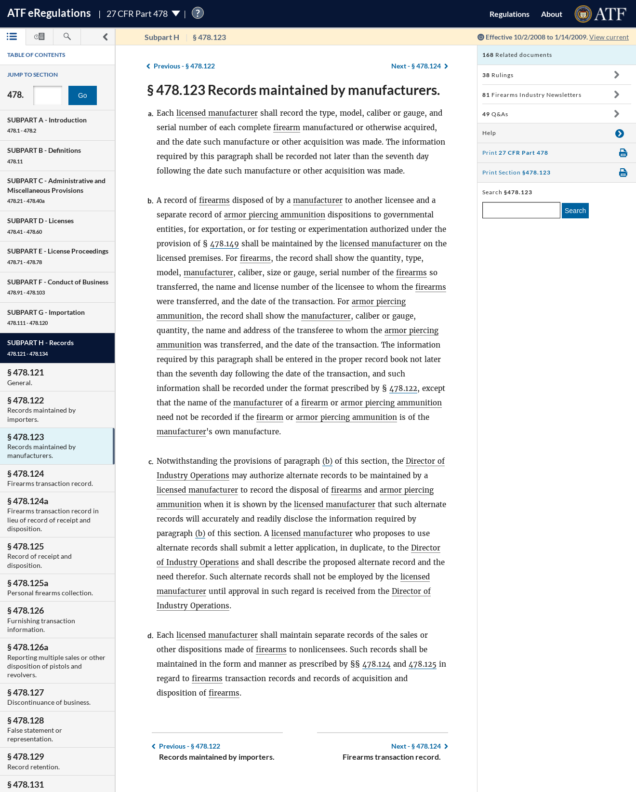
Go (82, 95)
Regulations (510, 13)
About (551, 13)
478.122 (403, 388)
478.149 (224, 243)
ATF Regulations (49, 12)
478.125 (423, 664)
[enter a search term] (521, 210)
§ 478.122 (184, 66)
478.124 (376, 664)
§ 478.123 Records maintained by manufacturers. (293, 89)
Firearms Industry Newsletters (532, 94)
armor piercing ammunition (274, 214)
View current (609, 37)
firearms (214, 200)
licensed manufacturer (217, 113)
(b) (327, 461)
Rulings (498, 75)
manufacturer (318, 200)
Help (489, 132)
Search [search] (575, 211)
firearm (286, 127)
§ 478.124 (416, 66)
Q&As (495, 114)
